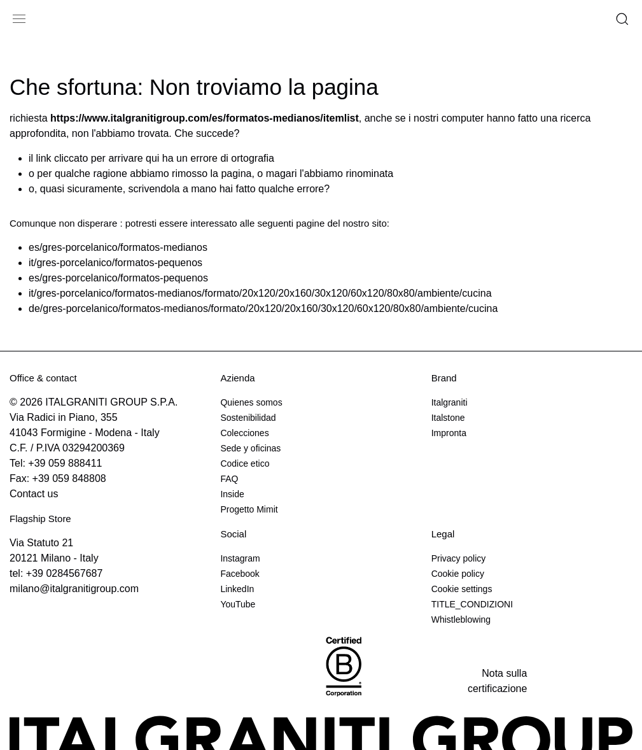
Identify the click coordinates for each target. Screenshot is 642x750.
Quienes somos (251, 402)
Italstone (448, 418)
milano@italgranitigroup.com (74, 588)
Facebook (239, 574)
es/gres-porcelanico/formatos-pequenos (118, 277)
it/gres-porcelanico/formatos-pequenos (115, 262)
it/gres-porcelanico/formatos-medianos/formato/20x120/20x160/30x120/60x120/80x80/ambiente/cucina (260, 293)
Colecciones (244, 433)
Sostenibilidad (248, 418)
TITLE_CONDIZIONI (472, 604)
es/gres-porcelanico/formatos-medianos (118, 247)
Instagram (240, 558)
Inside (232, 494)
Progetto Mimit (248, 509)
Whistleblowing (461, 619)
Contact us (34, 493)
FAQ (229, 479)
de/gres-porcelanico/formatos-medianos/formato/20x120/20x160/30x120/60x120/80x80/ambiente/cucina (263, 308)
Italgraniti (449, 402)
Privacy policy (458, 558)
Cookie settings (461, 589)
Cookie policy (457, 574)
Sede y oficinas (250, 448)
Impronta (448, 433)
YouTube (237, 604)
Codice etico (244, 463)
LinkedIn (237, 589)
